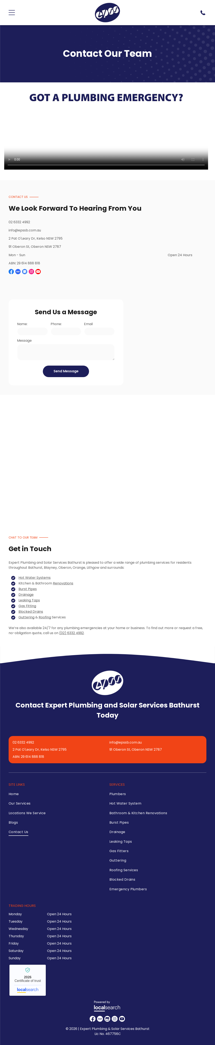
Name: (22, 324)
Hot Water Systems (34, 577)
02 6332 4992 (19, 222)
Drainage (26, 594)
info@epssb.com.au (25, 230)
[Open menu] (12, 12)
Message (24, 340)
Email (88, 324)
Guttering (26, 617)
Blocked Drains (30, 611)
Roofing (45, 617)
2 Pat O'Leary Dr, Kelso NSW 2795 (36, 238)
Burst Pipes (27, 589)
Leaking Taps (29, 600)
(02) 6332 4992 (71, 633)
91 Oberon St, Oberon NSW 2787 (35, 246)
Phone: (56, 324)
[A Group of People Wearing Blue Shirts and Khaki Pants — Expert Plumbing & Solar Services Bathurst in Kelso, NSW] (86, 458)
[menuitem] (54, 795)
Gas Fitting (27, 606)
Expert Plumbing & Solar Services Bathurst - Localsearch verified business (27, 980)
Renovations (63, 583)
